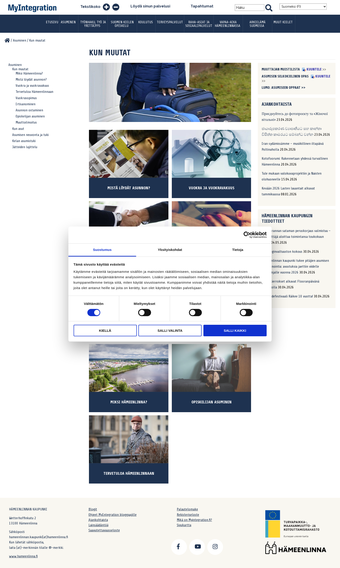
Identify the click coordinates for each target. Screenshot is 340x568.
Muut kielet (283, 22)
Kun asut (18, 129)
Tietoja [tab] (237, 249)
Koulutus (145, 22)
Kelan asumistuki (24, 141)
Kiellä (105, 330)
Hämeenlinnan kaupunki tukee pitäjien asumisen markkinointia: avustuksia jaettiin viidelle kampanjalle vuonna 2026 (295, 266)
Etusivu (52, 22)
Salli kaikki (235, 330)
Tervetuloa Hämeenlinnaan (34, 92)
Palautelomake (187, 509)
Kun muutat (20, 69)
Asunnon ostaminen (29, 110)
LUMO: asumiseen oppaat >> (283, 88)
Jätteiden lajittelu (24, 147)
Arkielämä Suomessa (257, 24)
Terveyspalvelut (170, 22)
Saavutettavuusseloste (104, 530)
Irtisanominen (25, 104)
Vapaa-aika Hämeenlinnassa (227, 24)
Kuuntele (311, 69)
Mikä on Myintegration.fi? (194, 520)
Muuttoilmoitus (26, 122)
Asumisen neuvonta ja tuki (30, 135)
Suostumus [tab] (102, 249)
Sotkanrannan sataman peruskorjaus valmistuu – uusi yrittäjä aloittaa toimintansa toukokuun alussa (296, 237)
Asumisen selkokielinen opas (286, 76)
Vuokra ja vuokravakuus (32, 86)
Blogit (92, 509)
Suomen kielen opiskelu (122, 24)
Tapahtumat (202, 6)
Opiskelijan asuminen (30, 116)
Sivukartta (184, 525)
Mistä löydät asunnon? (31, 79)
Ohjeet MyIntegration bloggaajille (112, 515)
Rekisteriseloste (188, 515)
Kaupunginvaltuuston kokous (282, 252)
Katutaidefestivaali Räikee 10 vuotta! (287, 296)
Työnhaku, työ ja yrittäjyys (93, 24)
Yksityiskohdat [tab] (170, 249)
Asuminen (68, 22)
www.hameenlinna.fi (23, 556)
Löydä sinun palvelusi (150, 6)
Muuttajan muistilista (281, 69)
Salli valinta (170, 330)
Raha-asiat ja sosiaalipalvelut (198, 24)
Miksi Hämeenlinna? (29, 73)
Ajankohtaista (98, 520)
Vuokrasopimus (26, 98)
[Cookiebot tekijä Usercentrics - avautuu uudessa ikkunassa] (247, 234)
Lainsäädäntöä (98, 525)
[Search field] (249, 7)
